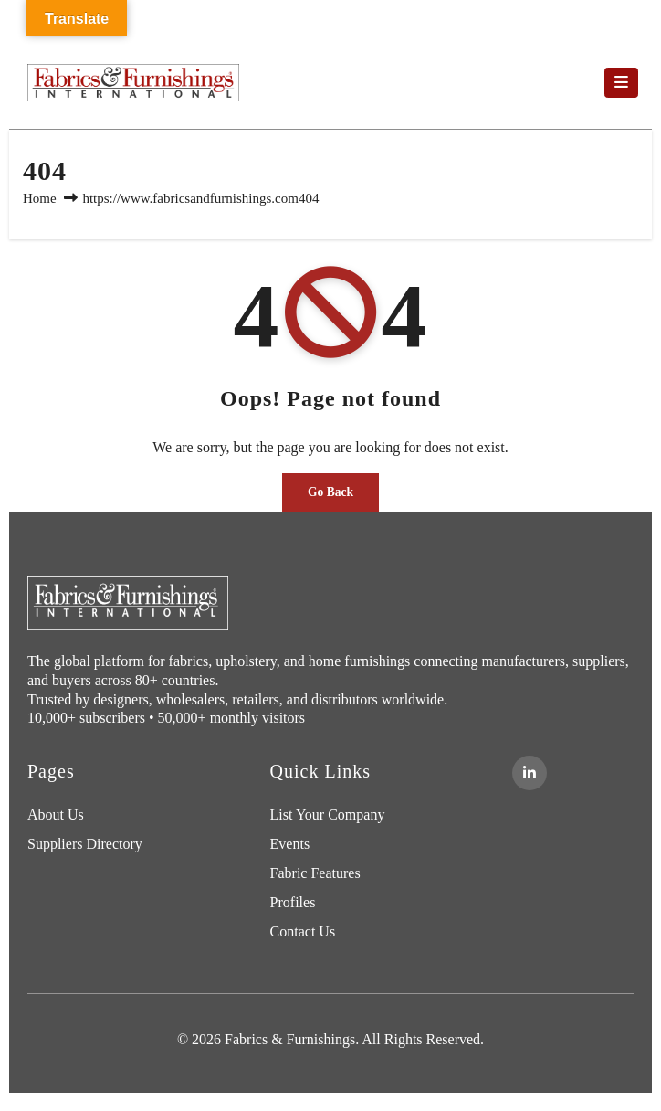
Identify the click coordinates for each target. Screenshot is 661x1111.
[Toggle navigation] (621, 83)
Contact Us (303, 931)
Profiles (293, 902)
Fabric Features (315, 873)
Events (290, 844)
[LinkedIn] (529, 773)
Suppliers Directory (84, 844)
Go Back (330, 492)
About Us (55, 814)
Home (40, 198)
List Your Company (327, 814)
